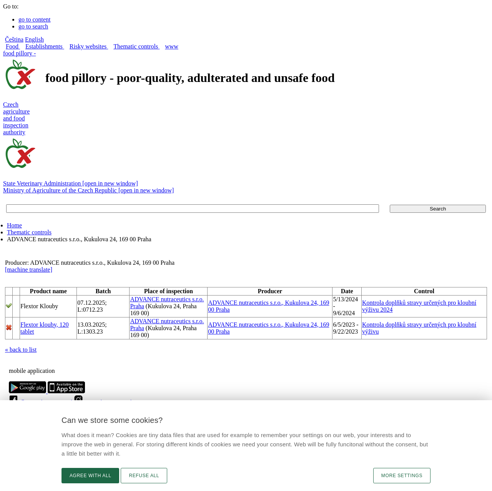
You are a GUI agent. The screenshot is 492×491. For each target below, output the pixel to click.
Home (14, 225)
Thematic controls (29, 232)
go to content (34, 19)
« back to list (21, 349)
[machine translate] (28, 269)
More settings (401, 475)
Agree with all (90, 475)
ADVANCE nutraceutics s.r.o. (167, 299)
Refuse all (144, 475)
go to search (33, 26)
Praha (137, 306)
